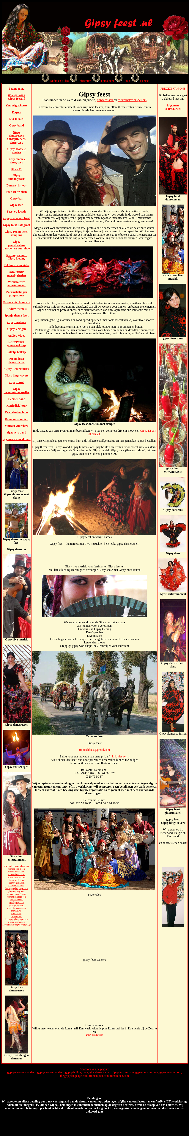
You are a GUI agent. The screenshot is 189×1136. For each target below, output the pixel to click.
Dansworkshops (16, 185)
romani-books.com (16, 874)
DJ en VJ (16, 169)
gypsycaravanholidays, (51, 1072)
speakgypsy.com (16, 905)
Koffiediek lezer (16, 405)
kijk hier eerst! (121, 756)
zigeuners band (16, 432)
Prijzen (16, 112)
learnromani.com (16, 885)
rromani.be (16, 913)
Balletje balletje (16, 352)
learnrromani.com (17, 883)
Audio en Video (59, 80)
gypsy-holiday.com (94, 1035)
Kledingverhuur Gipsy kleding (16, 257)
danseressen (105, 100)
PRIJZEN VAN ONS (173, 88)
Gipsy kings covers (17, 375)
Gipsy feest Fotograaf (16, 225)
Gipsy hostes (15, 322)
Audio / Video (16, 335)
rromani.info (16, 916)
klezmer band (16, 399)
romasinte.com (16, 899)
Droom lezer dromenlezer (17, 360)
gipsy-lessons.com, (123, 1072)
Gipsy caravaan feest (16, 218)
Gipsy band (16, 125)
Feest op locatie (16, 211)
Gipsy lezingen (16, 328)
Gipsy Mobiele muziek (16, 150)
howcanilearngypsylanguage (16, 866)
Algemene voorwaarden (172, 107)
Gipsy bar (16, 198)
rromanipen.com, (99, 1075)
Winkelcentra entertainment (16, 283)
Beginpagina (16, 88)
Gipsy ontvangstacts (16, 177)
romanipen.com (119, 1075)
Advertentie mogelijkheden (16, 273)
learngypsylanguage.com (16, 888)
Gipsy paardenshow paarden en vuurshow (16, 245)
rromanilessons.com (16, 877)
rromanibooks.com (16, 871)
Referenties (84, 80)
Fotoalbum (107, 80)
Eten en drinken (16, 191)
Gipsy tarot (16, 382)
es (24, 322)
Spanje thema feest (16, 315)
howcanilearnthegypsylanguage (16, 924)
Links (127, 80)
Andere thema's (17, 308)
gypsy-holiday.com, (77, 1072)
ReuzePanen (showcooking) (16, 343)
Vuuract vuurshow (16, 425)
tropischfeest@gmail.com (94, 749)
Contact (144, 80)
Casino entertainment (16, 302)
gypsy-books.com (16, 880)
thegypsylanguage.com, (74, 1075)
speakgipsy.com (17, 902)
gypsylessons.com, (170, 1072)
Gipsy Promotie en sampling (16, 233)
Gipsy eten (16, 204)
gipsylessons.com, (100, 1072)
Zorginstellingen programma (16, 293)
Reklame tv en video (16, 265)
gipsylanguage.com (16, 891)
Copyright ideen (16, 105)
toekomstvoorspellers (132, 100)
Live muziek (16, 118)
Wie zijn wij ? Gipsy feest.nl (16, 97)
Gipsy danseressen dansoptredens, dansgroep (16, 137)
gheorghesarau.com (16, 922)
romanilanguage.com (16, 894)
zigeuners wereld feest (17, 439)
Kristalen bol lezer (16, 412)
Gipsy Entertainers (16, 368)
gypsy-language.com (16, 908)
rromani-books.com (16, 869)
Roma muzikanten (16, 419)
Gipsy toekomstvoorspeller (16, 390)
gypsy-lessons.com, (147, 1072)
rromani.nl (16, 910)
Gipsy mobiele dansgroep (16, 160)
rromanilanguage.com (16, 896)
